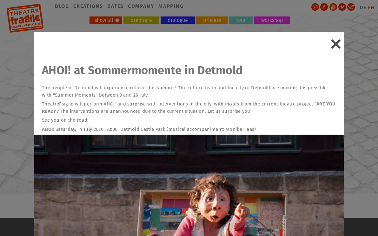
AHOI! (48, 129)
